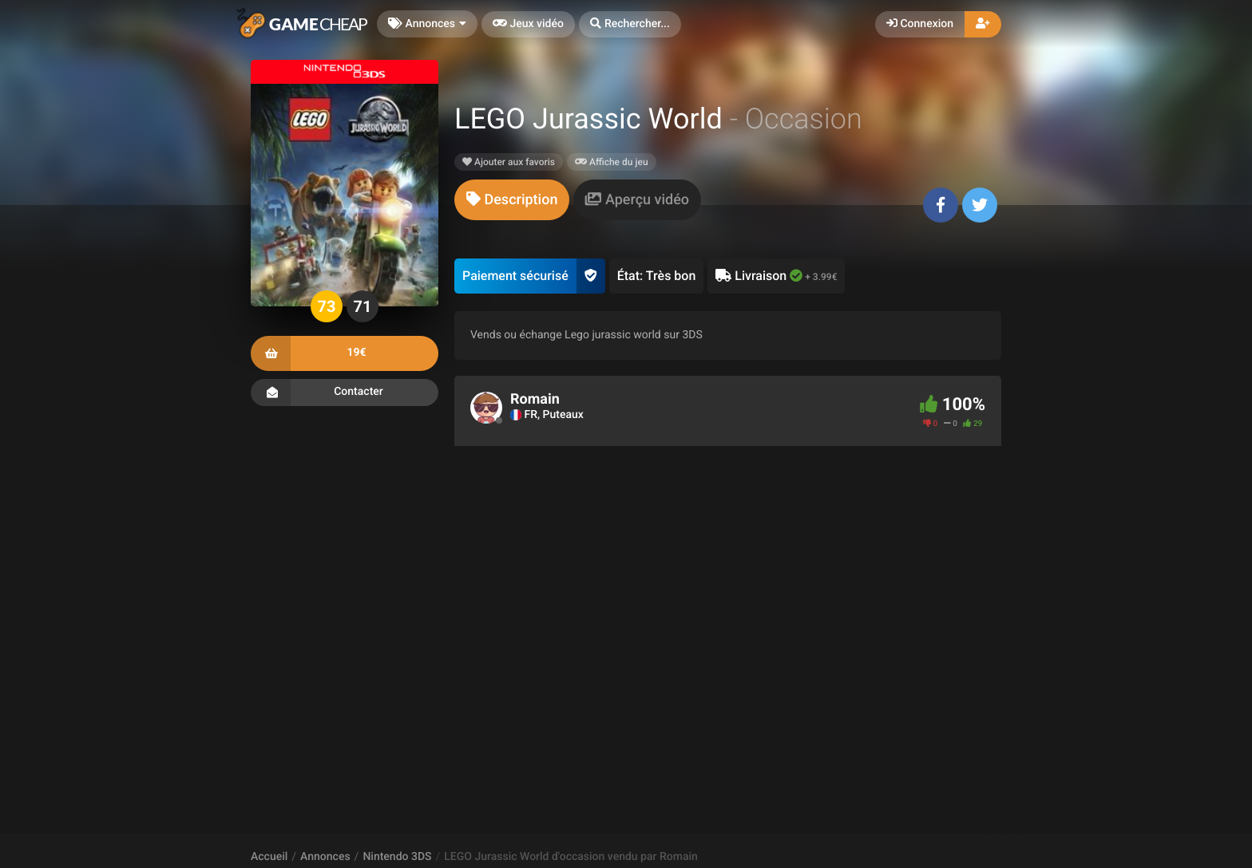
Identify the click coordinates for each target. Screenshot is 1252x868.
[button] (630, 24)
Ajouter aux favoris (508, 162)
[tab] (511, 200)
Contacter (344, 392)
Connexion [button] (919, 24)
